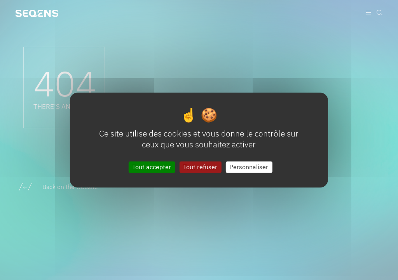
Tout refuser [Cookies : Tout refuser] (200, 167)
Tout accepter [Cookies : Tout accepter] (151, 167)
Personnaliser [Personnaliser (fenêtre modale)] (248, 167)
